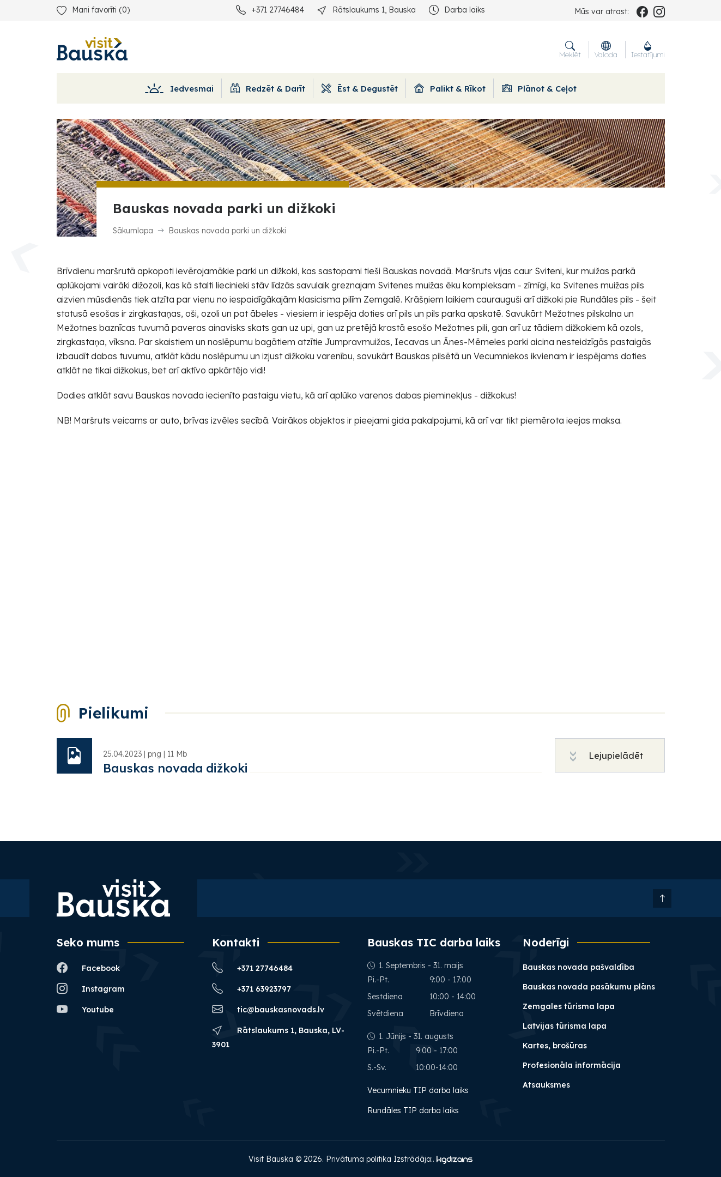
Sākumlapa (133, 231)
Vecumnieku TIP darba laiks (419, 1090)
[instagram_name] (659, 11)
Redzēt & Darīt (267, 88)
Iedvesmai (179, 88)
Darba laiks (457, 9)
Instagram (91, 988)
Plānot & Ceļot (539, 88)
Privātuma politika (358, 1159)
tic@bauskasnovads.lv (268, 1009)
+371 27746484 (270, 9)
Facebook (88, 968)
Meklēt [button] (570, 49)
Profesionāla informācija (572, 1065)
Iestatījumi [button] (648, 49)
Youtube (85, 1009)
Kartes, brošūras (555, 1046)
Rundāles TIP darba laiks (413, 1110)
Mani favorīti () (93, 10)
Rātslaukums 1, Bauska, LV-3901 (278, 1036)
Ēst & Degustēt (360, 88)
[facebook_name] (642, 11)
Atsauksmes (546, 1085)
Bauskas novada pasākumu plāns (589, 987)
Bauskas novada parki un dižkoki (227, 231)
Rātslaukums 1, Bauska (366, 9)
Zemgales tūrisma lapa (569, 1006)
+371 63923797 (251, 988)
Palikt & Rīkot (450, 88)
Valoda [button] (606, 49)
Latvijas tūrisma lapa (565, 1026)
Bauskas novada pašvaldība (578, 967)
